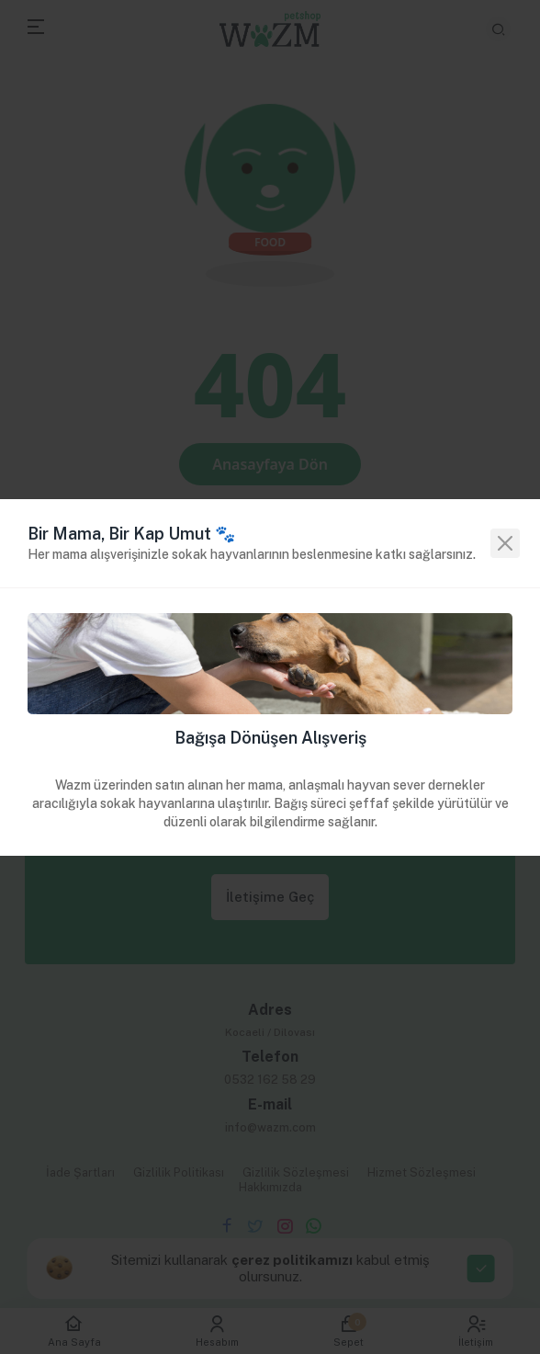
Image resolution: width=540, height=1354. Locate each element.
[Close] (505, 543)
